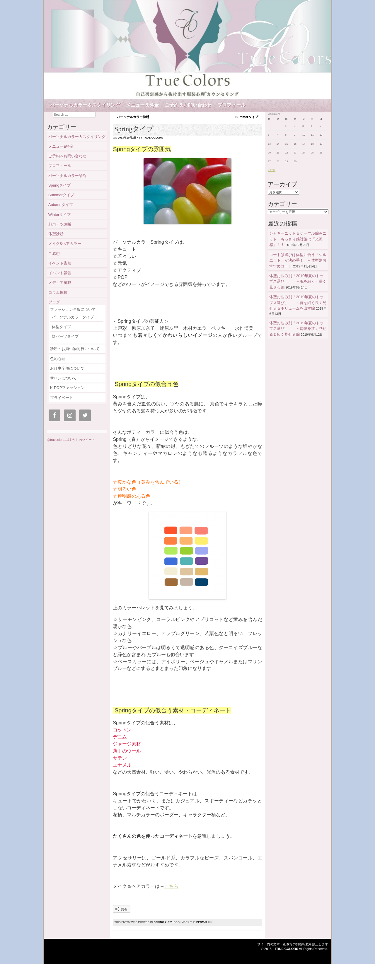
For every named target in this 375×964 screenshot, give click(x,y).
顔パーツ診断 (59, 224)
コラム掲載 (57, 292)
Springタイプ (163, 922)
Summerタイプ (249, 117)
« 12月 (271, 170)
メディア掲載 (59, 282)
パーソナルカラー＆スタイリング (85, 105)
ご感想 (54, 253)
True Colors (286, 949)
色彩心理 (57, 358)
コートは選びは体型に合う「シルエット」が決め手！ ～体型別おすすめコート (297, 260)
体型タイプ (61, 327)
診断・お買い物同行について (75, 349)
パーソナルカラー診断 (131, 117)
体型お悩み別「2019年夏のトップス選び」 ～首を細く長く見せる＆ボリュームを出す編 (297, 302)
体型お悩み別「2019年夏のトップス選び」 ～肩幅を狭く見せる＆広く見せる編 (297, 329)
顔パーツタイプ (65, 336)
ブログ (54, 302)
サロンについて (63, 378)
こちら (171, 886)
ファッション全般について (73, 309)
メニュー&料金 (61, 146)
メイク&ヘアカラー (64, 243)
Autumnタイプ (62, 204)
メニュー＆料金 (142, 105)
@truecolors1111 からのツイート (71, 439)
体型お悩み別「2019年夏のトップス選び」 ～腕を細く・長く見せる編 (297, 281)
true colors (153, 137)
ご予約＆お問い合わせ (188, 105)
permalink (204, 922)
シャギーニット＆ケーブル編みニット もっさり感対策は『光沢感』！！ (297, 239)
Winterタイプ (59, 214)
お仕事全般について (67, 368)
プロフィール (231, 105)
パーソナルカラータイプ (73, 317)
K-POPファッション (67, 387)
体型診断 (56, 234)
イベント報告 (59, 273)
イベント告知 (59, 263)
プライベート (61, 397)
